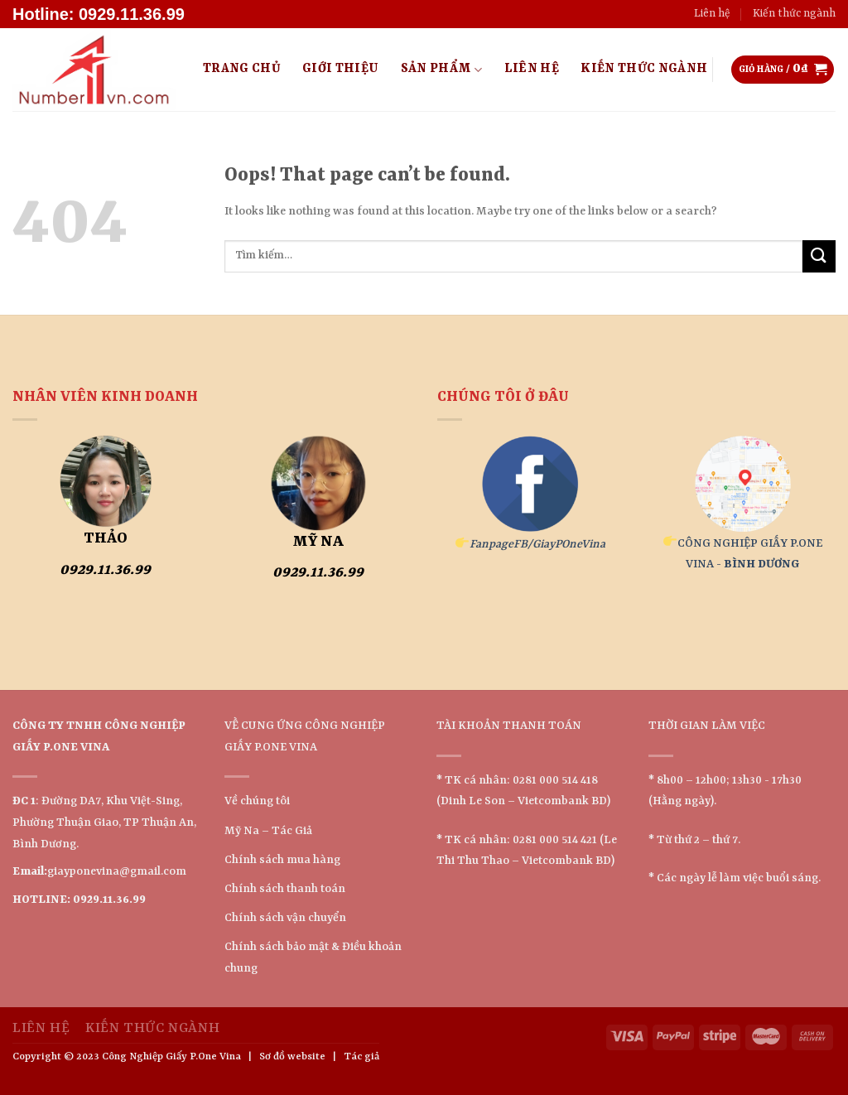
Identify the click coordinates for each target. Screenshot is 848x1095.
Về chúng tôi (257, 801)
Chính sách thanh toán (284, 888)
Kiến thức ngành (794, 13)
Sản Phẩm (442, 70)
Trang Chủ (242, 69)
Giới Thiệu (340, 69)
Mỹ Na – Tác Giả (268, 830)
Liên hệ (712, 13)
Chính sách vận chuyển (285, 917)
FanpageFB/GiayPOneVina (537, 544)
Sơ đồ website (292, 1057)
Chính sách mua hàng (282, 859)
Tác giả (361, 1057)
